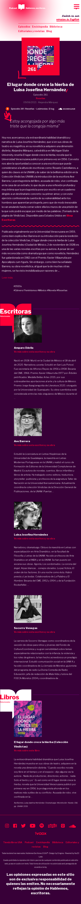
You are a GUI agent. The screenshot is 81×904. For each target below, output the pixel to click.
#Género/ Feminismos (25, 290)
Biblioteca (56, 26)
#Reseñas (61, 290)
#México (42, 290)
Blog (49, 31)
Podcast (29, 842)
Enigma (60, 853)
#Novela (51, 290)
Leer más (7, 277)
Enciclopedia (40, 26)
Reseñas (40, 98)
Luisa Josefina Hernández (34, 803)
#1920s (18, 286)
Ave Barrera (18, 803)
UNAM (20, 806)
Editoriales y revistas (31, 31)
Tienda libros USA (12, 842)
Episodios (24, 26)
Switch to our (67, 18)
